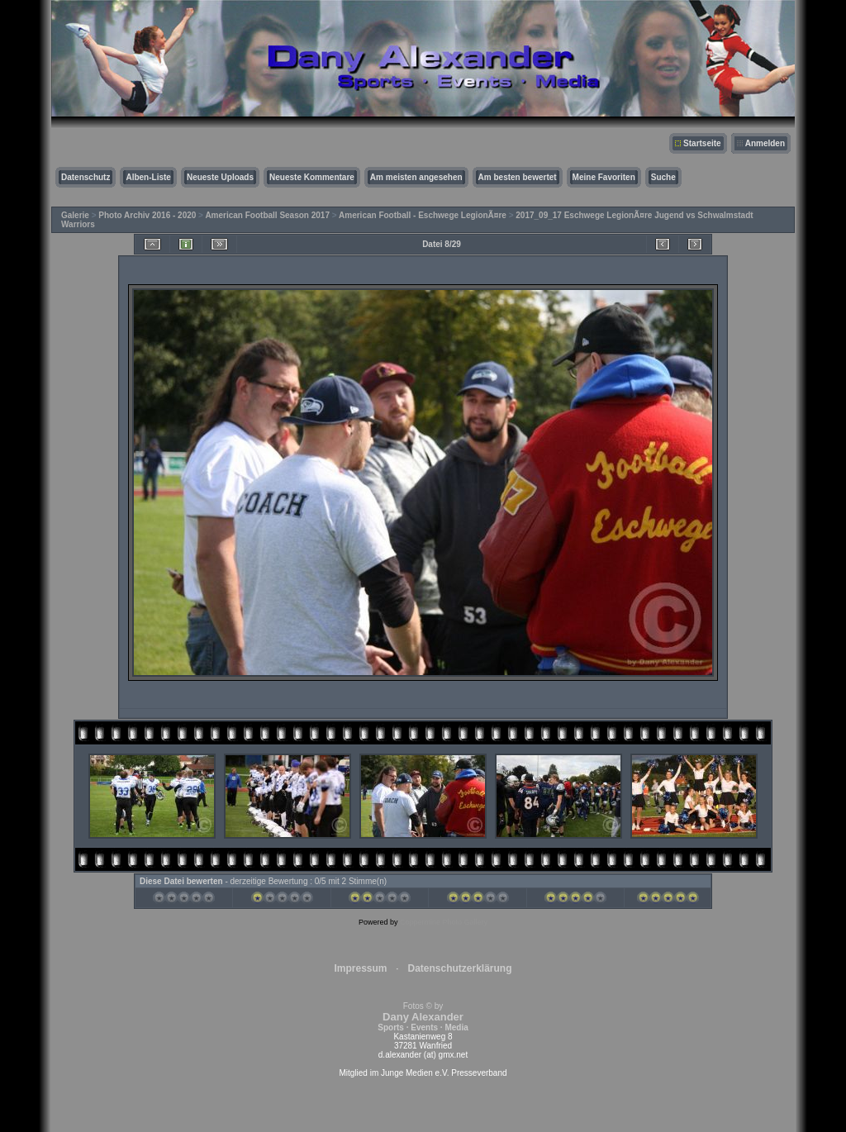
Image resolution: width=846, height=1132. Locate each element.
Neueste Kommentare (311, 177)
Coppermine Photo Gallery (443, 922)
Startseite (702, 143)
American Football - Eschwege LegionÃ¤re (422, 215)
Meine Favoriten (604, 177)
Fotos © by (423, 1016)
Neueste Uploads (220, 177)
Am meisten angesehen (416, 177)
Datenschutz (85, 177)
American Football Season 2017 (267, 215)
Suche (663, 177)
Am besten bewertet (517, 177)
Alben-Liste (148, 177)
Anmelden (765, 143)
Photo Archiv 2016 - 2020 (147, 215)
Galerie (75, 215)
